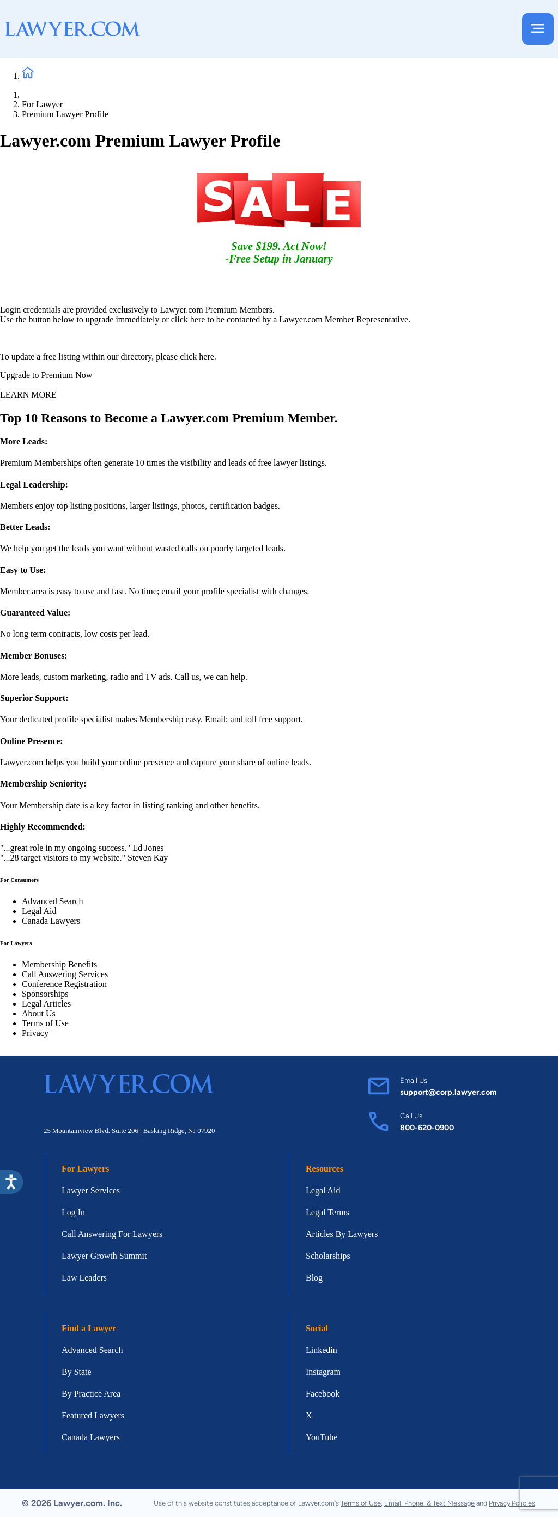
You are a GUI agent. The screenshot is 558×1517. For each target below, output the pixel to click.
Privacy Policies (512, 1503)
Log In (73, 1212)
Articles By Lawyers (342, 1234)
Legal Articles (46, 1003)
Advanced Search (52, 901)
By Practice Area (91, 1393)
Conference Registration (64, 984)
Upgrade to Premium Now (46, 375)
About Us (39, 1013)
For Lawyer (42, 104)
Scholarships (328, 1255)
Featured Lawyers (93, 1415)
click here (188, 319)
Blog (314, 1277)
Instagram (323, 1371)
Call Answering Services (65, 974)
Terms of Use (45, 1023)
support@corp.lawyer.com (448, 1092)
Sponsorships (45, 993)
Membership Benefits (59, 964)
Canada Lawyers (51, 920)
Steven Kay (148, 857)
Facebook (322, 1393)
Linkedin (321, 1350)
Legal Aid (39, 911)
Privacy (35, 1033)
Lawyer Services (91, 1190)
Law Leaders (84, 1277)
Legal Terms (327, 1212)
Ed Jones (147, 847)
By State (77, 1371)
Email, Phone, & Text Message (429, 1503)
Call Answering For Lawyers (112, 1234)
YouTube (321, 1437)
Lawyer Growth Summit (104, 1255)
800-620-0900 (427, 1127)
